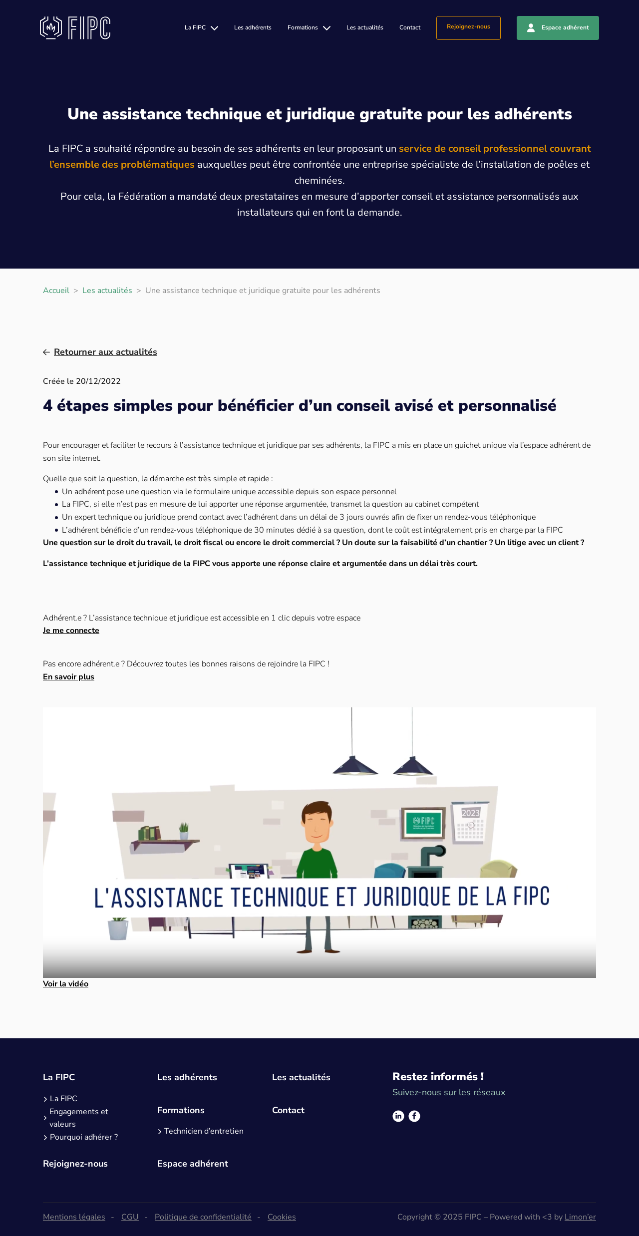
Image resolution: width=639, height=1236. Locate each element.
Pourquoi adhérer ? (84, 1137)
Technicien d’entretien (204, 1131)
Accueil (56, 290)
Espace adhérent (565, 27)
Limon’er (580, 1217)
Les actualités (364, 27)
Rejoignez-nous (468, 26)
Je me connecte (71, 630)
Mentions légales (74, 1217)
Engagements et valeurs (78, 1118)
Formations (303, 27)
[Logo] (75, 27)
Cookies (282, 1217)
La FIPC (195, 27)
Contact (409, 27)
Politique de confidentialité (203, 1217)
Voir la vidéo (65, 983)
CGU (130, 1217)
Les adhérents (253, 27)
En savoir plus (68, 676)
